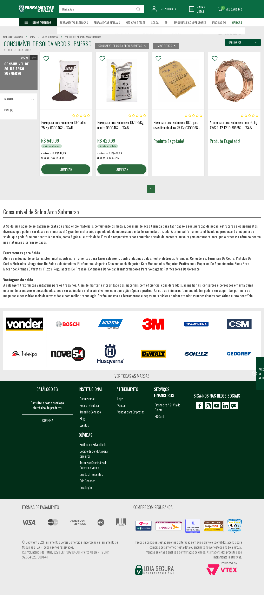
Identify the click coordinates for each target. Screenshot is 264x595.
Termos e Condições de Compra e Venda (93, 465)
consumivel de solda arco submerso (83, 37)
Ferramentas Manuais (107, 22)
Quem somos (87, 398)
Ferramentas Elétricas (74, 22)
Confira (47, 420)
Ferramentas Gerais (13, 37)
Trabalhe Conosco (90, 412)
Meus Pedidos (168, 9)
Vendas (121, 405)
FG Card (159, 416)
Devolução (86, 487)
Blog (82, 418)
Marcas (237, 22)
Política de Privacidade (93, 444)
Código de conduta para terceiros (94, 454)
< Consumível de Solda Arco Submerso (28, 57)
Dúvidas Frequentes (91, 474)
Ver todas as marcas (132, 376)
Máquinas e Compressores (190, 22)
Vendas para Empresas (131, 412)
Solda (155, 22)
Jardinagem (219, 22)
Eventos (84, 425)
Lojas (120, 398)
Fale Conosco (87, 480)
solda (32, 37)
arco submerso (50, 37)
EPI (166, 22)
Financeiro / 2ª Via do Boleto (167, 407)
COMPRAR (65, 169)
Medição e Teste (135, 22)
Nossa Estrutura (89, 405)
